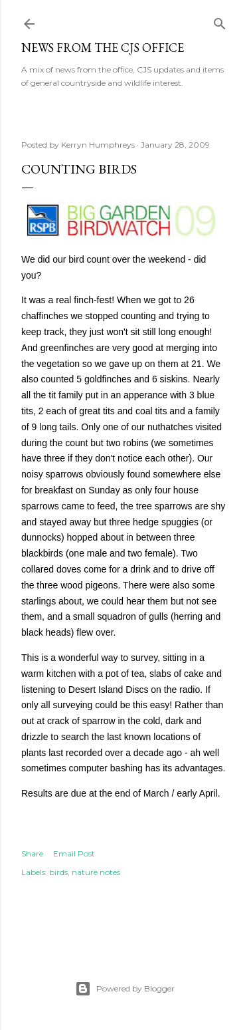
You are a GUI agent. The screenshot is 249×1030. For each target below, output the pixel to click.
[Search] (220, 21)
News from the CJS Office (102, 47)
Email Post (74, 853)
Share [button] (32, 853)
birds (58, 872)
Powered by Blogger (125, 989)
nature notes (96, 872)
